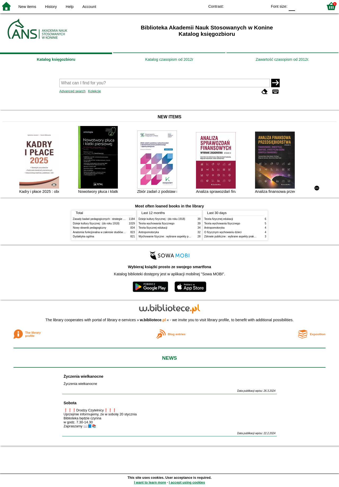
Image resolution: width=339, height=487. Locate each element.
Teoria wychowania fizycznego (157, 223)
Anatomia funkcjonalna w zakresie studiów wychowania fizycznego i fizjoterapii (119, 232)
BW (240, 6)
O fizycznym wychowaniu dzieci (223, 232)
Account (89, 7)
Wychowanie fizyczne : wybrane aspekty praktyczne (169, 236)
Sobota (70, 403)
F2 (313, 6)
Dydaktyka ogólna (83, 236)
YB (251, 6)
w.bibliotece (153, 320)
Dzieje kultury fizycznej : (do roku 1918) (96, 223)
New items (27, 7)
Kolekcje (94, 91)
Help (70, 7)
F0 (291, 6)
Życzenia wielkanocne (83, 376)
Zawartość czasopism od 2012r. (282, 59)
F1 (301, 6)
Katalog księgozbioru (56, 59)
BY (262, 6)
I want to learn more (150, 482)
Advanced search (72, 91)
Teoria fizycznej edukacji (153, 227)
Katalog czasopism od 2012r (169, 59)
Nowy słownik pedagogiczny (89, 227)
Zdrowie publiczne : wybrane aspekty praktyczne (233, 236)
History (51, 7)
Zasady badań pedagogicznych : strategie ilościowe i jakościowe (111, 219)
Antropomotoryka (149, 232)
